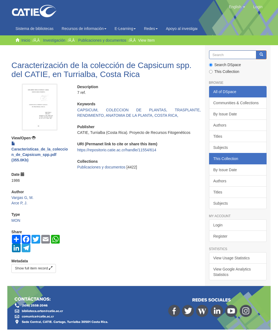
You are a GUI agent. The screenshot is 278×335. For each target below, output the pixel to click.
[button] (237, 7)
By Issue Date (225, 114)
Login (218, 225)
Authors (219, 125)
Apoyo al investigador (185, 28)
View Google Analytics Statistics (232, 272)
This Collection (224, 71)
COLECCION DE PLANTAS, (140, 110)
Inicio (25, 40)
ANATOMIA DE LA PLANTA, (130, 115)
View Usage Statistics (231, 258)
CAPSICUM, (91, 110)
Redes (150, 28)
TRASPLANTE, (188, 110)
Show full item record (33, 268)
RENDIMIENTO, (91, 115)
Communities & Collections (236, 103)
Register (220, 236)
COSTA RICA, (166, 115)
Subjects (220, 147)
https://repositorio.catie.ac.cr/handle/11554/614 (116, 150)
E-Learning (125, 28)
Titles (217, 136)
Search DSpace (225, 65)
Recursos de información (84, 28)
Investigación (54, 40)
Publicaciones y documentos (102, 40)
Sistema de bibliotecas (34, 28)
